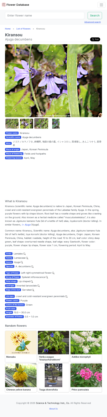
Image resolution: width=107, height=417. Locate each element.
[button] (12, 123)
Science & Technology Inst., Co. (53, 403)
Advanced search (92, 22)
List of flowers (23, 29)
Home (8, 29)
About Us (53, 409)
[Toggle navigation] (101, 5)
